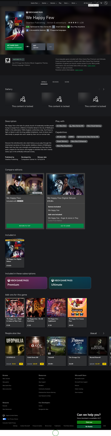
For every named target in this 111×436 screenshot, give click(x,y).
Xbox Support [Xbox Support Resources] (42, 382)
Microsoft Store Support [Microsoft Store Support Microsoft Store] (81, 382)
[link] (14, 253)
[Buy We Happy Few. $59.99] (38, 46)
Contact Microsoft (25, 425)
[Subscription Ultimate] (70, 283)
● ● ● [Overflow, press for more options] (51, 46)
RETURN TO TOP (24, 226)
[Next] (103, 89)
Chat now (89, 422)
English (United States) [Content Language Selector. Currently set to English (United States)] (12, 415)
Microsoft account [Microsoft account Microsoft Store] (79, 378)
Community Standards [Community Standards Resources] (44, 389)
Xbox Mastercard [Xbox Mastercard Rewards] (7, 409)
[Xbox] (24, 3)
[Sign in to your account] (105, 3)
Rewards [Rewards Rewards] (5, 405)
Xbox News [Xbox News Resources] (41, 378)
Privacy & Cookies (37, 425)
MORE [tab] (67, 82)
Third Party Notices (69, 425)
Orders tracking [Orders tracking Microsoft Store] (79, 389)
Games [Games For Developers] (40, 405)
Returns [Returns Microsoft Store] (77, 385)
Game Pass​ (34, 3)
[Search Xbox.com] (97, 2)
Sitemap (15, 425)
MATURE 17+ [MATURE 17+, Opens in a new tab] (18, 59)
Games (44, 3)
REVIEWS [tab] (56, 82)
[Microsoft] (10, 3)
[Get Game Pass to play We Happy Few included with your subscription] (14, 46)
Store (66, 3)
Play (60, 3)
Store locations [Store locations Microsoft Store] (79, 392)
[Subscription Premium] (26, 283)
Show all (93, 333)
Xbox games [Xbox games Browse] (6, 382)
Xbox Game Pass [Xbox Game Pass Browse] (7, 385)
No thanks (89, 426)
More (73, 3)
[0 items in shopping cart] (101, 2)
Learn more (91, 65)
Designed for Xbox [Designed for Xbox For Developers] (43, 409)
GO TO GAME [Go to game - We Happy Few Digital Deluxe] (65, 226)
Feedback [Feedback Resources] (41, 385)
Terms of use (48, 425)
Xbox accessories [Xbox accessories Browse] (7, 389)
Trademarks (57, 425)
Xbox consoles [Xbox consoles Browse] (6, 378)
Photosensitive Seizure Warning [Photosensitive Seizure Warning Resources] (47, 392)
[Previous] (99, 89)
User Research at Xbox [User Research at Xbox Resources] (45, 396)
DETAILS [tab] (44, 82)
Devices (52, 3)
